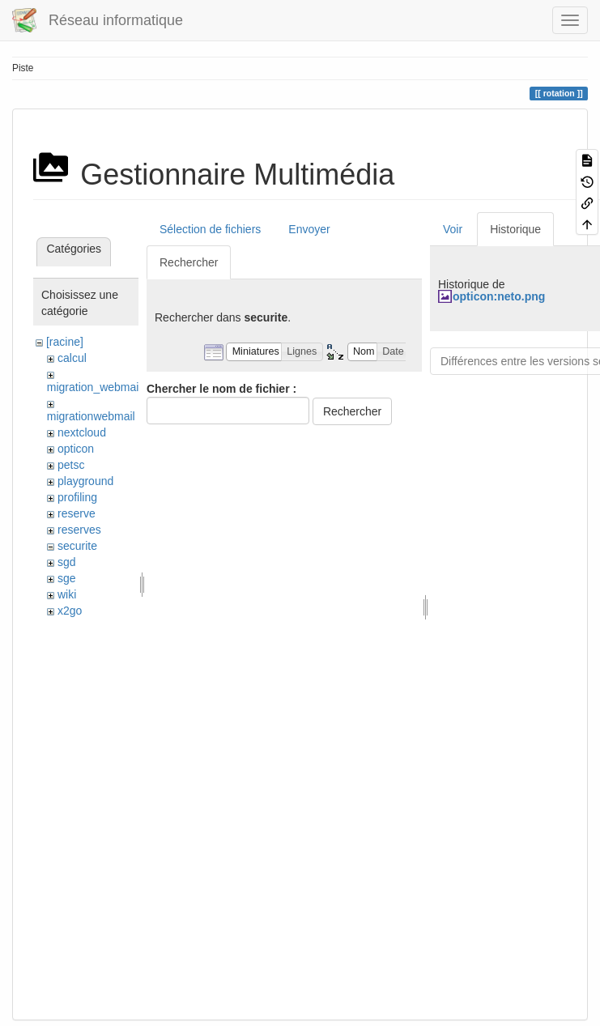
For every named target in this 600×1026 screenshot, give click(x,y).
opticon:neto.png (499, 296)
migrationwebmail (91, 416)
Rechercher (189, 262)
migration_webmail (94, 387)
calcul (72, 357)
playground (85, 481)
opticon (75, 448)
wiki (66, 594)
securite (77, 545)
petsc (70, 464)
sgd (66, 562)
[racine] (64, 341)
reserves (79, 529)
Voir (452, 229)
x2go (69, 610)
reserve (76, 513)
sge (66, 578)
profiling (77, 497)
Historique (515, 229)
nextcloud (81, 432)
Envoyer (309, 229)
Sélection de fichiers (210, 229)
